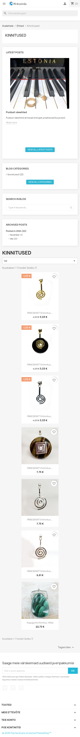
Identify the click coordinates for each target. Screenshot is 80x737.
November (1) (16, 235)
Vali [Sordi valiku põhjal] (40, 261)
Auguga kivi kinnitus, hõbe (40, 622)
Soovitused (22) (15, 174)
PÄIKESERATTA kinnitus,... (40, 313)
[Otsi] (40, 13)
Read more (11, 122)
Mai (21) (13, 238)
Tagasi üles (66, 647)
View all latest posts (40, 149)
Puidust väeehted (16, 112)
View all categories (40, 182)
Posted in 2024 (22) (16, 231)
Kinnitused (15, 35)
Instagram (21, 687)
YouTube (13, 687)
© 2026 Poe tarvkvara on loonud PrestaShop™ (26, 733)
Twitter (5, 687)
